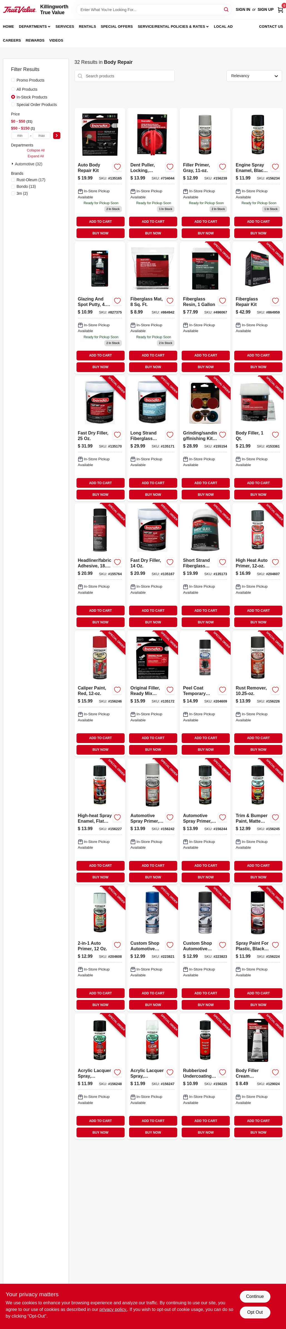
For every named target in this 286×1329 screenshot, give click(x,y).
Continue (255, 1296)
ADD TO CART (100, 222)
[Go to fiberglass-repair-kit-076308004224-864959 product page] (257, 308)
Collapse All (36, 150)
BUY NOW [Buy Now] (100, 233)
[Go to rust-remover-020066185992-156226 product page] (257, 694)
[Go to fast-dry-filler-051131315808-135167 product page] (152, 566)
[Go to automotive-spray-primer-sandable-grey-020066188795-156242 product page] (152, 821)
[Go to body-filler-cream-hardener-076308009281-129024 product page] (257, 1076)
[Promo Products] (13, 80)
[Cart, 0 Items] (280, 9)
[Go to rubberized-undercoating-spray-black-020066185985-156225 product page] (205, 1076)
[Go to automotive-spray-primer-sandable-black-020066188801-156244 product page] (205, 821)
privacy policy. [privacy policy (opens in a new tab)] (113, 1309)
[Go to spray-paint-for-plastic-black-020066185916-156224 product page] (257, 949)
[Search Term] (154, 9)
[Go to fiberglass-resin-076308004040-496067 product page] (205, 308)
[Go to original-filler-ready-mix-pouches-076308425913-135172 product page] (152, 694)
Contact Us (271, 26)
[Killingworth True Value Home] (19, 9)
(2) (22, 193)
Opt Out (255, 1312)
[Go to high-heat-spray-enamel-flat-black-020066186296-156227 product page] (100, 821)
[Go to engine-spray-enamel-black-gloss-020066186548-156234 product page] (257, 174)
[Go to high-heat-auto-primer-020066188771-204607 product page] (257, 566)
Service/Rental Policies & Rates (171, 26)
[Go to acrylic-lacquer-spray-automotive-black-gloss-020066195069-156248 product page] (100, 1076)
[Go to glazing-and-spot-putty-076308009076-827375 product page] (100, 308)
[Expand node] (13, 164)
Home (8, 26)
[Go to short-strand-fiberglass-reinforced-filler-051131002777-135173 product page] (205, 566)
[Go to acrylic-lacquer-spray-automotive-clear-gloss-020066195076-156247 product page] (152, 1076)
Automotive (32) (29, 164)
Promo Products (31, 80)
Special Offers (117, 26)
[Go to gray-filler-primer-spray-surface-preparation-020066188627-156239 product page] (205, 174)
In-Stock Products (32, 97)
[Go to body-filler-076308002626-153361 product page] (257, 439)
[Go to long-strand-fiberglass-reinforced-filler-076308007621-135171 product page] (152, 439)
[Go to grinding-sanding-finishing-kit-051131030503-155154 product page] (205, 439)
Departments (33, 26)
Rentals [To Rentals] (87, 26)
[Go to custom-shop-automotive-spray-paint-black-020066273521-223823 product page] (205, 949)
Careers (12, 40)
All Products (27, 89)
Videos (56, 40)
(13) (26, 186)
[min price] (20, 135)
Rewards (35, 40)
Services (65, 26)
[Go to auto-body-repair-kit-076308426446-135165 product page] (100, 174)
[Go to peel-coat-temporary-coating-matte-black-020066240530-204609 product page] (205, 694)
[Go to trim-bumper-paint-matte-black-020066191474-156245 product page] (257, 821)
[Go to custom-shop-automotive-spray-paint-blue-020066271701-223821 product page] (152, 949)
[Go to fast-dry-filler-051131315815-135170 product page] (100, 439)
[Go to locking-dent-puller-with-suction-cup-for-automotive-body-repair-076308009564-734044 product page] (152, 174)
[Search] (227, 9)
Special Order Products (37, 104)
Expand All (36, 156)
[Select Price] (56, 135)
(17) (31, 180)
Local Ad (223, 26)
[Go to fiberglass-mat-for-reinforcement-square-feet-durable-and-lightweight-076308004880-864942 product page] (152, 308)
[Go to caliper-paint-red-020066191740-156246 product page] (100, 694)
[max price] (42, 135)
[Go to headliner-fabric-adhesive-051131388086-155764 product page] (100, 566)
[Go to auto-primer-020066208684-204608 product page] (100, 949)
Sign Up (266, 9)
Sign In (243, 9)
